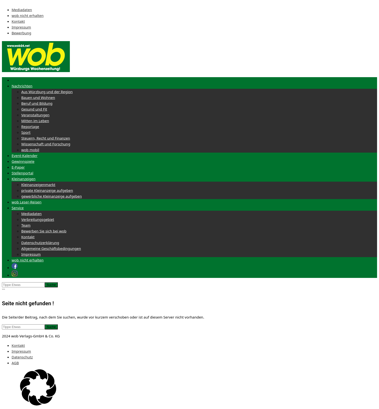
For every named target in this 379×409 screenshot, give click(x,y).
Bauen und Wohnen (38, 97)
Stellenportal (22, 173)
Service (18, 207)
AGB (15, 362)
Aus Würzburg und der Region (47, 91)
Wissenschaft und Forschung (45, 143)
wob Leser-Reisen (27, 202)
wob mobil (30, 149)
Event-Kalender (24, 155)
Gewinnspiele (23, 161)
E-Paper (18, 167)
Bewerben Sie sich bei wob (43, 231)
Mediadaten (22, 9)
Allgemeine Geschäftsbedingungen (51, 248)
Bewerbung (21, 32)
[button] (189, 388)
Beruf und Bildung (36, 103)
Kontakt (18, 21)
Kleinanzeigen (24, 178)
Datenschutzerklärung (40, 242)
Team (25, 225)
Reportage (30, 126)
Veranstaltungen (35, 114)
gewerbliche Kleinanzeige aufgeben (51, 196)
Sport (25, 132)
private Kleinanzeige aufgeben (47, 190)
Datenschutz (22, 357)
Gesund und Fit (34, 109)
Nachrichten (22, 85)
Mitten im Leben (35, 120)
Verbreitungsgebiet (37, 219)
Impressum (21, 27)
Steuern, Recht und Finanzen (45, 138)
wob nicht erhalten (28, 15)
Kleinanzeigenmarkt (38, 184)
